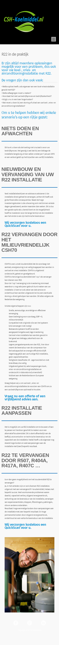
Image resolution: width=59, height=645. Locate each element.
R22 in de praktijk (15, 55)
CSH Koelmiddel (10, 6)
